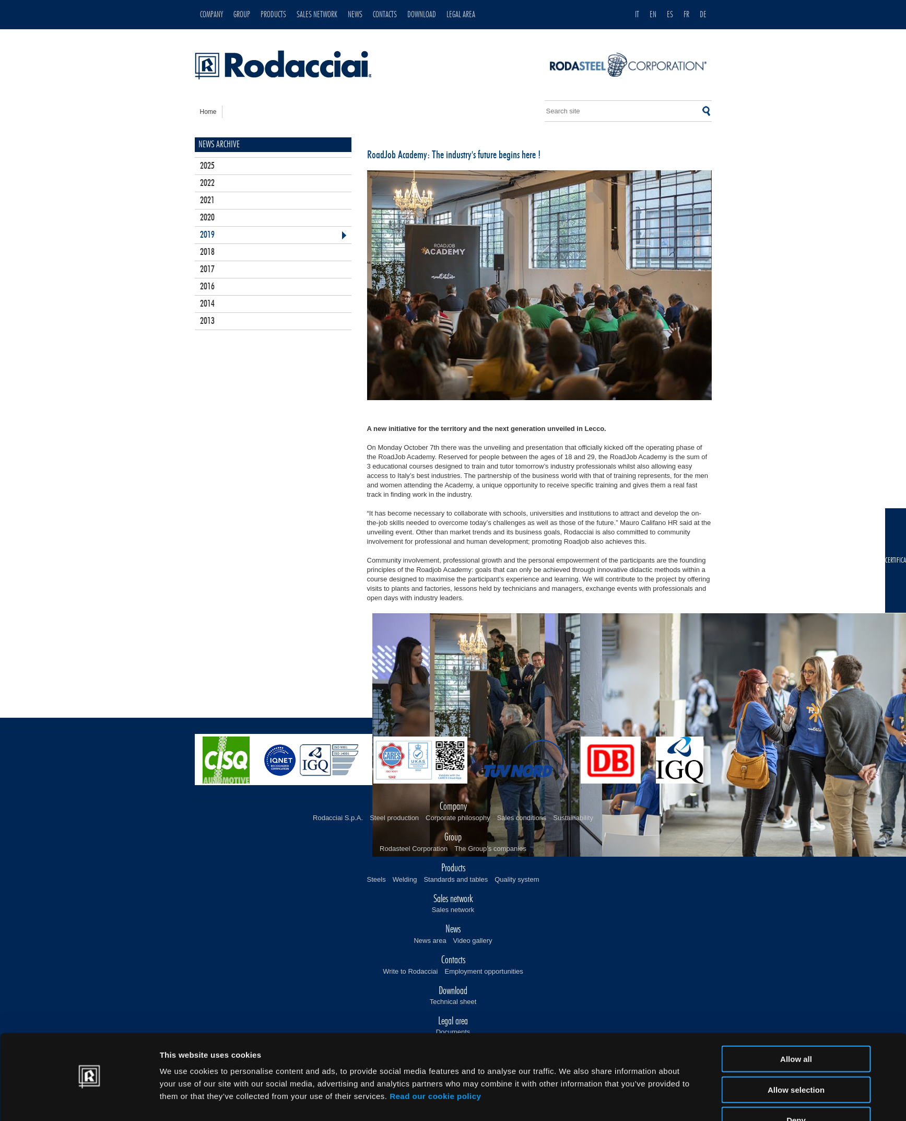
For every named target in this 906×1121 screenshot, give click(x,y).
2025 (207, 166)
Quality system (517, 879)
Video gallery (472, 940)
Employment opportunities (483, 971)
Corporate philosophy (458, 818)
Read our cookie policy (435, 1066)
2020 (207, 218)
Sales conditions (522, 818)
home (208, 111)
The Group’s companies (490, 849)
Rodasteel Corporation (414, 849)
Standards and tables (455, 879)
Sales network (453, 910)
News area (430, 940)
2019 (207, 235)
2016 (207, 286)
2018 (207, 252)
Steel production (394, 818)
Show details (570, 1100)
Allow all (796, 1029)
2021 (207, 200)
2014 (207, 304)
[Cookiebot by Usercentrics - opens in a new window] (90, 1100)
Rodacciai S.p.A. (338, 818)
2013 (207, 321)
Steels (376, 879)
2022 (207, 183)
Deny (796, 1090)
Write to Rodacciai (410, 971)
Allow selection (796, 1060)
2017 (207, 269)
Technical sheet (453, 1002)
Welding (405, 879)
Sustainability (573, 818)
